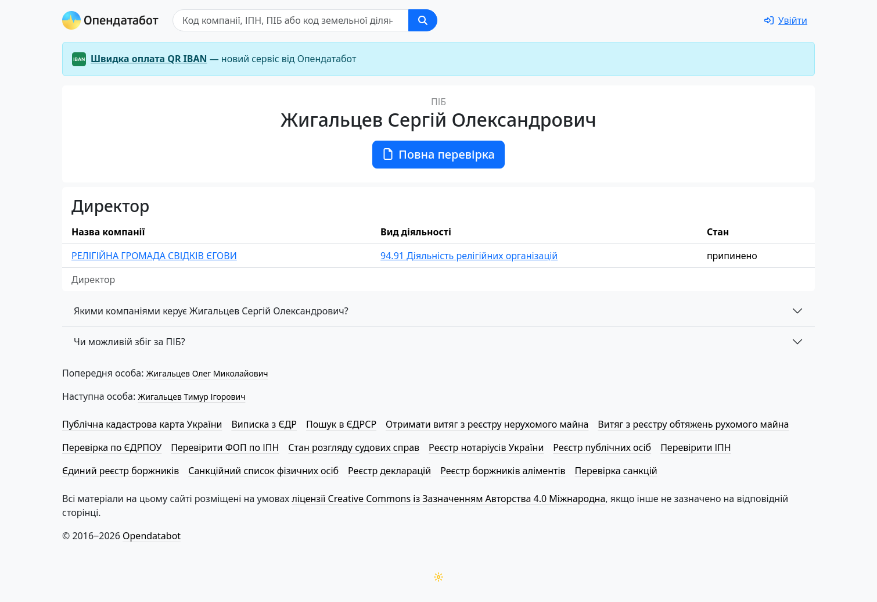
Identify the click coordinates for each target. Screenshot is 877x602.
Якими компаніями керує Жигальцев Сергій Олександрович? (211, 310)
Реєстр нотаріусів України (486, 447)
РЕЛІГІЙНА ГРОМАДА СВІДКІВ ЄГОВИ (154, 255)
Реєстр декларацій (389, 470)
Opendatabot (152, 535)
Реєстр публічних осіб (602, 447)
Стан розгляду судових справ (353, 447)
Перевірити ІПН (695, 447)
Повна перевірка (438, 154)
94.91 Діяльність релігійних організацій (469, 255)
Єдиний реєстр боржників (120, 470)
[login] (786, 20)
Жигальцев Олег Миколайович (207, 373)
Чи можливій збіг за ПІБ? (129, 341)
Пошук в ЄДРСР (341, 424)
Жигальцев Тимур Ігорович (191, 396)
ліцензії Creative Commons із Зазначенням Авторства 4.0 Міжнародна (448, 498)
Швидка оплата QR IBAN (149, 58)
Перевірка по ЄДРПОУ (111, 447)
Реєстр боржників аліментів (502, 470)
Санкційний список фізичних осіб (263, 470)
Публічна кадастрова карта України (142, 424)
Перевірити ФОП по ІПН (225, 447)
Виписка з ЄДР (264, 424)
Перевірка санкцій (616, 470)
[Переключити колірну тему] (438, 577)
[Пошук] (290, 20)
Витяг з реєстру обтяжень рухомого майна (693, 424)
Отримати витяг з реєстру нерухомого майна (487, 424)
